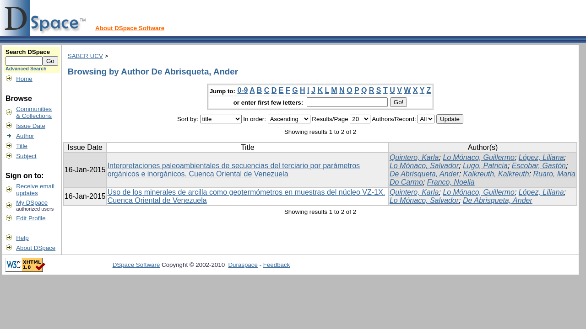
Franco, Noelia (451, 182)
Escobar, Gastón (539, 166)
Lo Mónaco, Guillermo (479, 157)
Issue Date (30, 125)
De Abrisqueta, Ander (424, 174)
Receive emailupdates (35, 189)
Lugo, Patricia (485, 166)
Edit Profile (30, 218)
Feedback (276, 264)
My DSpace (32, 202)
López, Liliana (541, 157)
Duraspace (242, 264)
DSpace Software (136, 264)
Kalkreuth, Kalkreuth (496, 174)
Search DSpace (27, 51)
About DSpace (35, 247)
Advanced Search (25, 68)
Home (24, 78)
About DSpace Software (129, 28)
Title (21, 146)
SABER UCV (85, 56)
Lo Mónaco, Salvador (424, 166)
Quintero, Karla (414, 157)
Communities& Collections (34, 112)
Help (22, 237)
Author (25, 136)
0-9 (242, 90)
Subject (26, 156)
